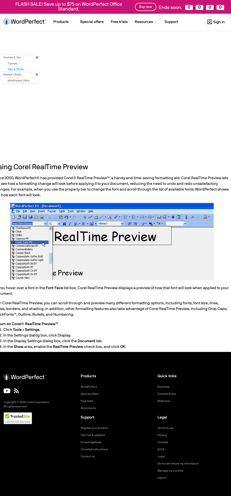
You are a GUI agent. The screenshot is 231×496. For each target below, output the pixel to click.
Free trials (88, 401)
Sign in (216, 22)
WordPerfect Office (19, 80)
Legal (161, 456)
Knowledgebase (92, 442)
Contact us (89, 456)
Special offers (91, 394)
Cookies (163, 442)
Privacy (162, 435)
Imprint (162, 477)
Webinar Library (12, 74)
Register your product (97, 428)
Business (164, 386)
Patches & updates (95, 435)
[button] (63, 22)
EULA (161, 449)
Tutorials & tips (168, 394)
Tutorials (13, 63)
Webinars (164, 401)
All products (89, 408)
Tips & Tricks (16, 69)
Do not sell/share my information (182, 463)
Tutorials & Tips (12, 57)
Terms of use (166, 428)
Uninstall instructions (96, 449)
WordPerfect (90, 386)
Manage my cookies (172, 470)
